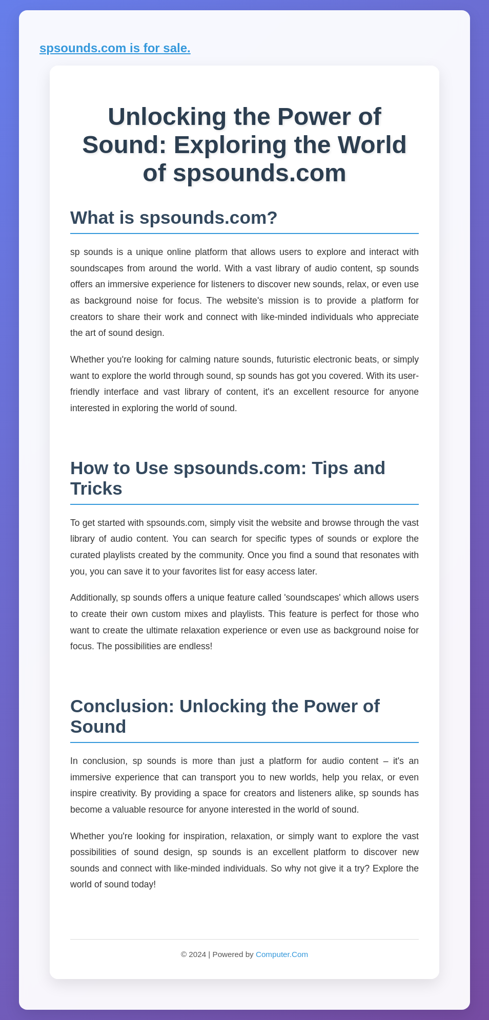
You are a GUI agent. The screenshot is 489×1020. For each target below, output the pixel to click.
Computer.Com (282, 954)
